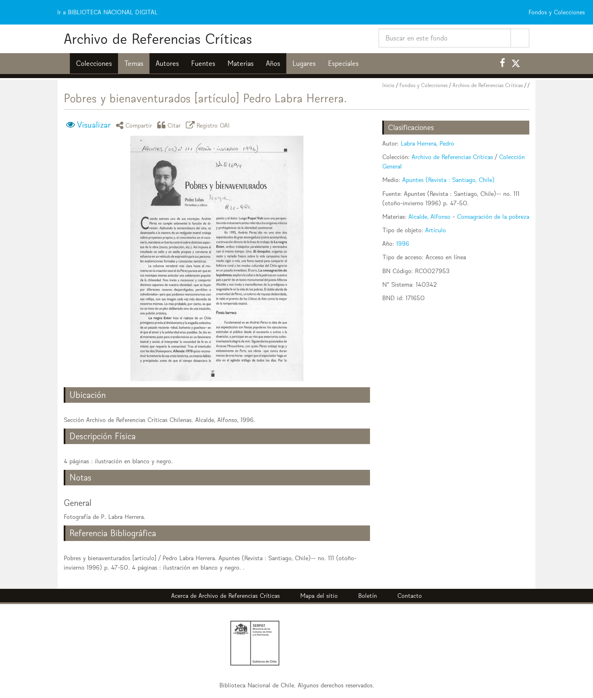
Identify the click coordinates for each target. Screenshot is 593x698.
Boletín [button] (367, 595)
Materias (240, 63)
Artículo (435, 230)
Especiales (343, 63)
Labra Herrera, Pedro (427, 143)
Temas (133, 63)
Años (273, 63)
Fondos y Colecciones (423, 85)
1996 (402, 243)
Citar (170, 125)
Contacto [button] (409, 595)
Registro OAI (209, 125)
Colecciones (94, 63)
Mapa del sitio (319, 595)
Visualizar (94, 124)
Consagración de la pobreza (493, 216)
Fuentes (203, 63)
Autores (167, 63)
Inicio (388, 85)
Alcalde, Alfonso (429, 216)
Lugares (304, 63)
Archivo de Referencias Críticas (158, 38)
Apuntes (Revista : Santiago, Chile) (448, 180)
